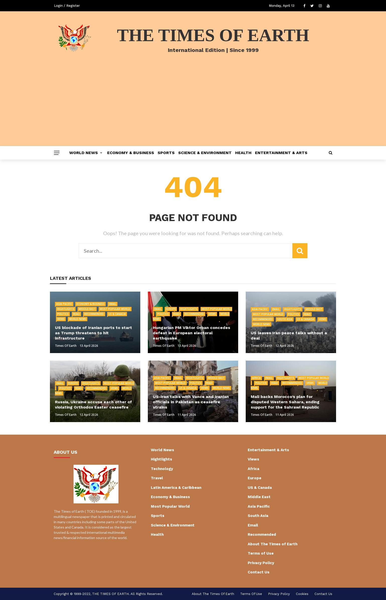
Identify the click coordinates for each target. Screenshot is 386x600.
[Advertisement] (193, 108)
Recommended (94, 314)
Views (61, 319)
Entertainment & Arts (281, 152)
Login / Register (67, 6)
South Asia (284, 319)
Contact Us (259, 572)
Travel (157, 478)
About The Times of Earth (272, 544)
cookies (302, 594)
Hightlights (65, 309)
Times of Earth (66, 346)
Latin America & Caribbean (176, 487)
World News (83, 152)
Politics (63, 314)
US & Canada (117, 314)
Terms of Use (261, 553)
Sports (166, 152)
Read (76, 314)
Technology (162, 468)
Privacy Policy (261, 563)
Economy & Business (130, 152)
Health (243, 152)
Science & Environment (205, 152)
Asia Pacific (64, 304)
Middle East (87, 309)
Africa (256, 378)
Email (112, 304)
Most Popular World (115, 309)
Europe (171, 309)
